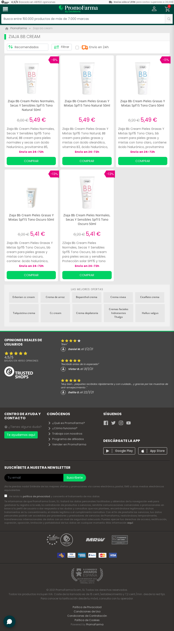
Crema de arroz (55, 297)
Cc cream (55, 313)
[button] (154, 9)
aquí (130, 522)
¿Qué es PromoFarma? (66, 423)
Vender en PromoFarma (67, 444)
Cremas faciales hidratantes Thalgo (118, 313)
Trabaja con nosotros (65, 434)
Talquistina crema (24, 313)
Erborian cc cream (24, 297)
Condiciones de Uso (87, 611)
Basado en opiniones (21, 360)
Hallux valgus (150, 313)
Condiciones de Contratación (87, 616)
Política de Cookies (87, 620)
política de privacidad (37, 496)
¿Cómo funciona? (62, 428)
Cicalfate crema (149, 297)
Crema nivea (118, 297)
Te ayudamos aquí (21, 435)
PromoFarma (94, 624)
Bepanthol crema (86, 297)
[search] (169, 19)
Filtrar (61, 47)
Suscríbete (75, 477)
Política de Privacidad (87, 607)
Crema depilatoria (87, 313)
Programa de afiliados (66, 439)
